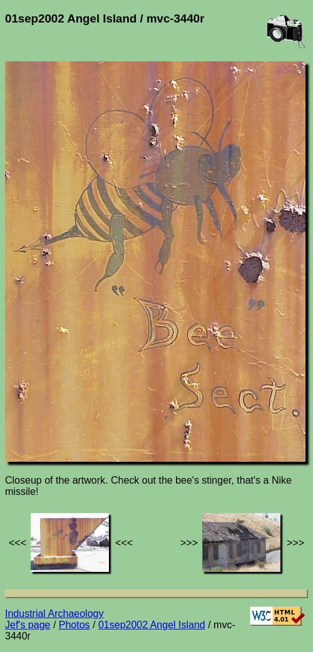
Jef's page (27, 624)
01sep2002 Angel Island (151, 624)
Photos (74, 624)
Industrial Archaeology (54, 613)
